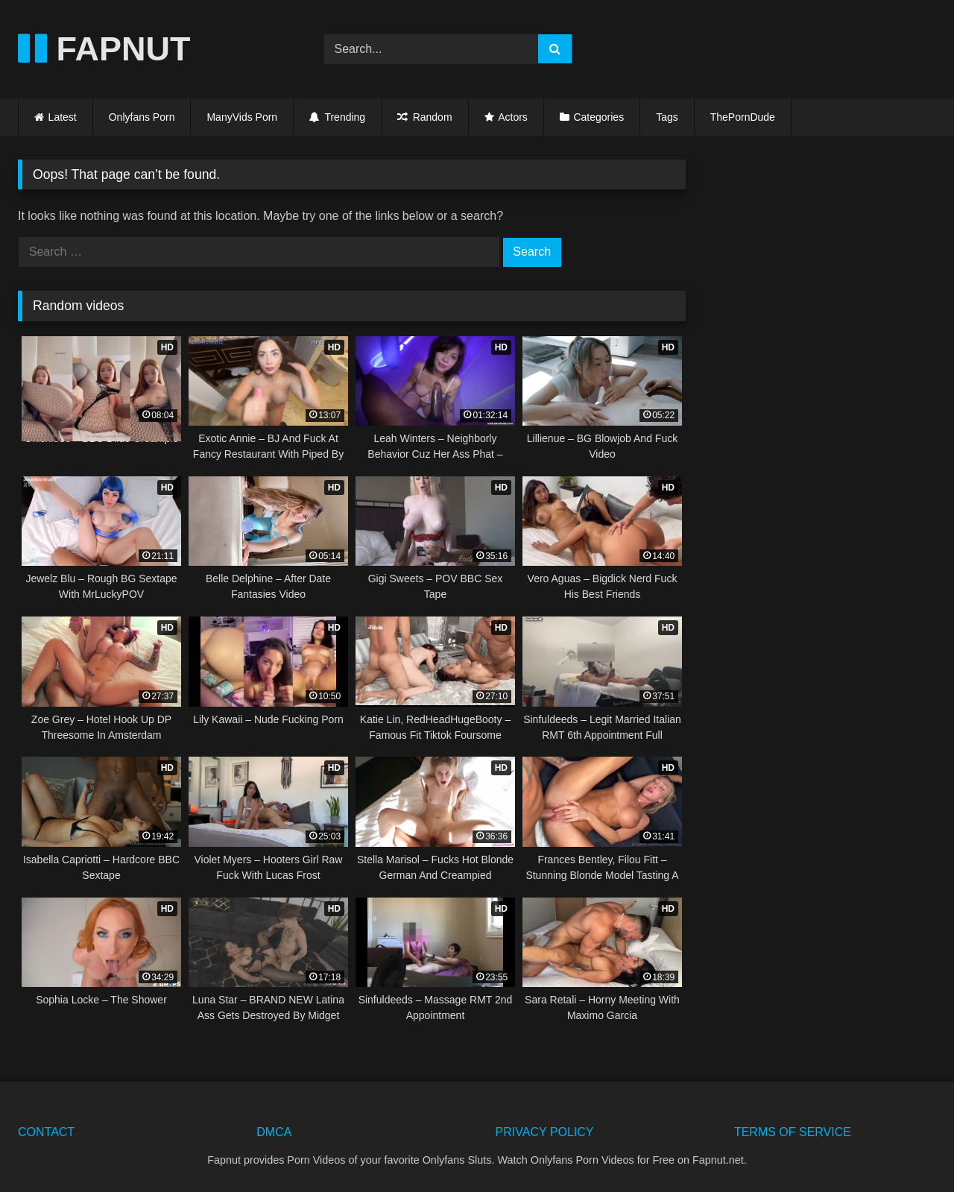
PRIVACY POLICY (545, 1132)
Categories (598, 117)
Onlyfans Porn (142, 117)
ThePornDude (742, 117)
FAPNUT (104, 49)
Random (424, 117)
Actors (513, 117)
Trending (337, 117)
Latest (62, 117)
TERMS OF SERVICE (792, 1132)
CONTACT (46, 1132)
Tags (667, 117)
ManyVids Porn (241, 117)
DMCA (273, 1132)
